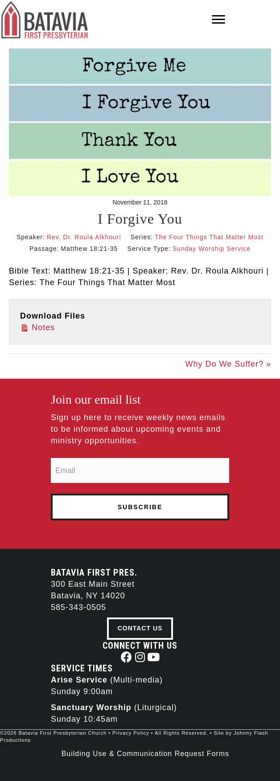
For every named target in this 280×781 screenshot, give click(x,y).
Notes (37, 327)
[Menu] (218, 19)
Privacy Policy (130, 733)
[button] (126, 656)
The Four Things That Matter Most (209, 237)
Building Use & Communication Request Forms (145, 753)
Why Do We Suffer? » (228, 364)
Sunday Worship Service (212, 248)
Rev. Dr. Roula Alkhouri (84, 237)
